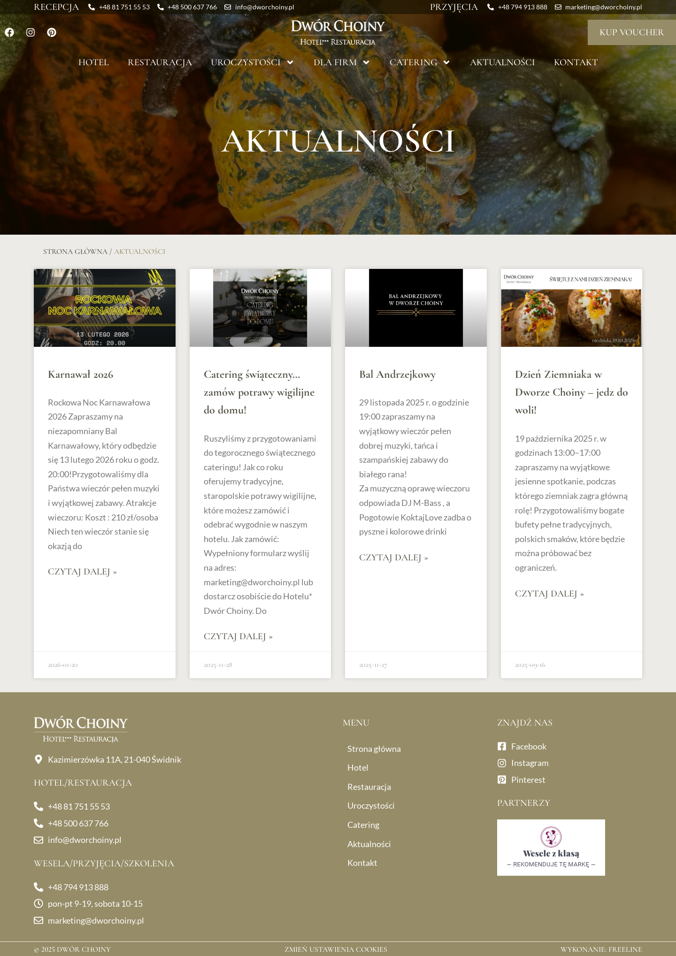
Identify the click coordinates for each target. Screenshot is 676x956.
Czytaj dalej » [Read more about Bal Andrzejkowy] (393, 557)
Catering (420, 62)
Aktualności (502, 62)
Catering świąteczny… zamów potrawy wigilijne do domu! (259, 392)
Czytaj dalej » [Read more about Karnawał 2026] (82, 571)
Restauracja (160, 62)
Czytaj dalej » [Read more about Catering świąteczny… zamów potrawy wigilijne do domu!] (238, 636)
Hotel (93, 62)
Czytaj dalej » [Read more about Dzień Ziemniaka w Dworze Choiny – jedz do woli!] (549, 593)
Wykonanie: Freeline (601, 949)
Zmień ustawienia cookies (335, 949)
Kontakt (576, 62)
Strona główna (75, 251)
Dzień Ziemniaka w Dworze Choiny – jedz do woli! (571, 392)
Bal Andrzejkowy (397, 374)
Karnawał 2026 (80, 374)
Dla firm (342, 62)
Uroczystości (253, 62)
